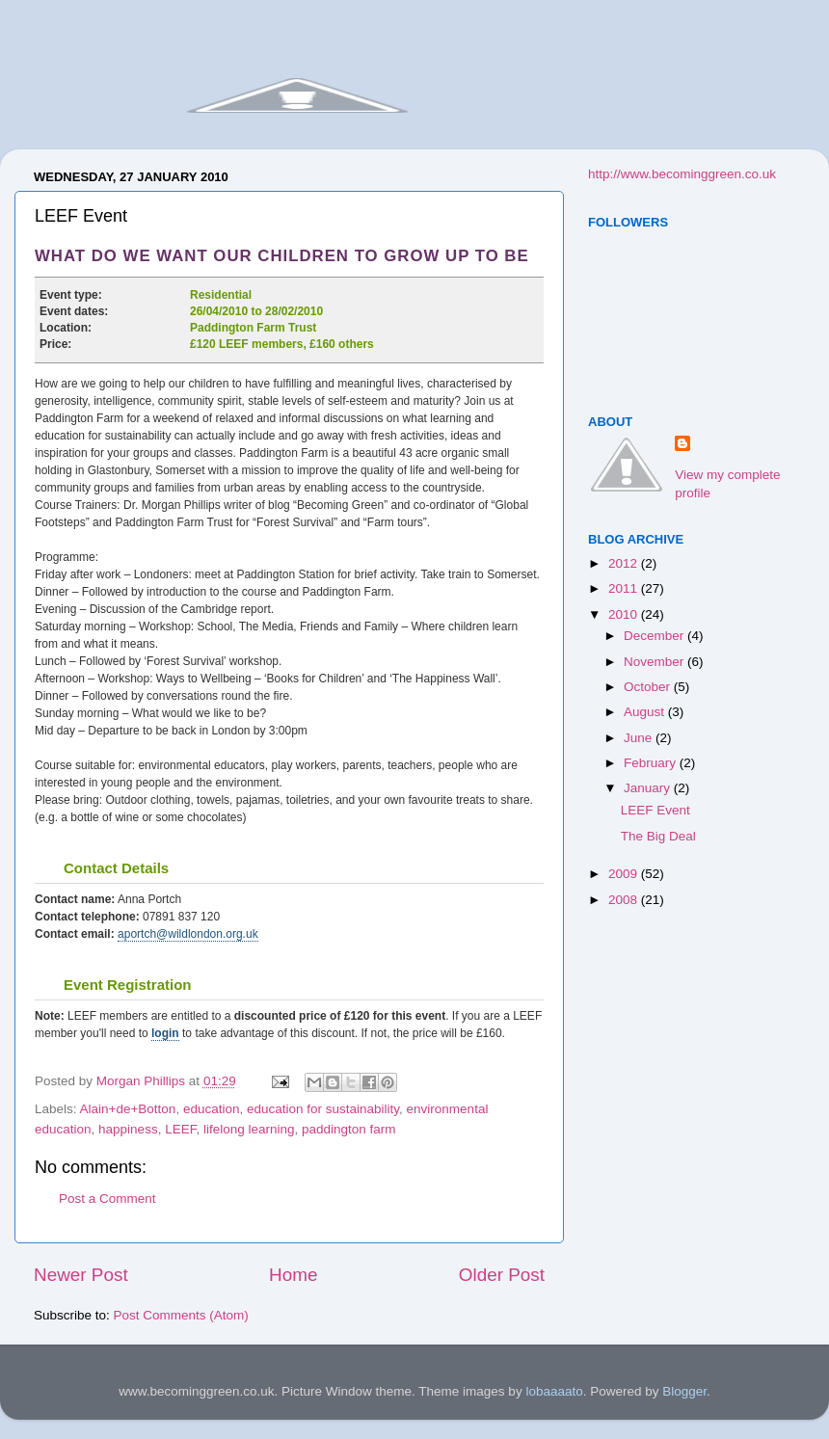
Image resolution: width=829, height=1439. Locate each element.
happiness (128, 1129)
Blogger (684, 1391)
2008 (624, 900)
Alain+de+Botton (128, 1109)
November (655, 661)
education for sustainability (323, 1109)
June (639, 738)
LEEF (180, 1129)
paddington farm (349, 1129)
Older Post (502, 1275)
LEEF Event (655, 810)
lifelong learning (249, 1129)
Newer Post (81, 1275)
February (652, 763)
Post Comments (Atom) (181, 1315)
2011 (624, 588)
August (646, 712)
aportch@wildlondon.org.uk (188, 934)
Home (293, 1275)
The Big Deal (658, 836)
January (649, 788)
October (649, 687)
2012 (624, 563)
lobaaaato (553, 1391)
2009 (624, 873)
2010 (624, 614)
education (211, 1109)
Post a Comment (107, 1198)
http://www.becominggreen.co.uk (682, 174)
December (655, 635)
